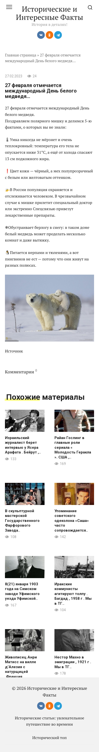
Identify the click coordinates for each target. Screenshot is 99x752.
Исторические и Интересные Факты (49, 13)
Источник (14, 351)
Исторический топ (49, 737)
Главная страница (20, 54)
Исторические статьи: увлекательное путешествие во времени (49, 721)
